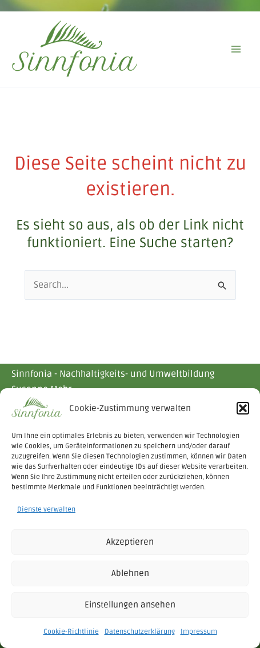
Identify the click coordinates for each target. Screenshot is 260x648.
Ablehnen (130, 573)
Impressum (199, 631)
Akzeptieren (130, 542)
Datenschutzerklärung (140, 631)
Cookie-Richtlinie (71, 631)
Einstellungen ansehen (130, 604)
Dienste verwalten (46, 509)
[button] (243, 408)
